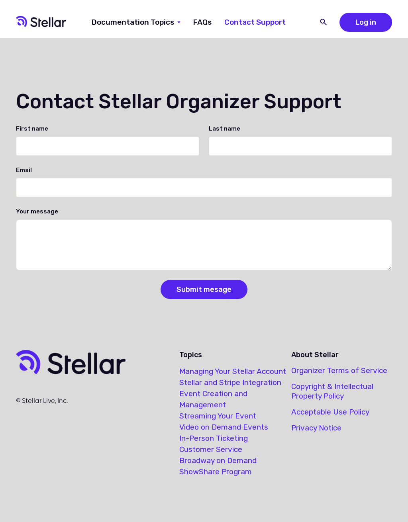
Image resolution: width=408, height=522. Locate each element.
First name (32, 128)
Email (24, 170)
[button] (136, 22)
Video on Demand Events (223, 427)
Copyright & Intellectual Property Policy (332, 391)
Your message (37, 211)
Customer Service (210, 449)
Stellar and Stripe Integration (230, 382)
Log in (365, 22)
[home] (41, 22)
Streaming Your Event (217, 415)
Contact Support (255, 22)
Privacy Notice (316, 427)
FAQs (202, 22)
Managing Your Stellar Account (232, 371)
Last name (224, 128)
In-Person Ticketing (213, 438)
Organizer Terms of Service (339, 370)
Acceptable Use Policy (330, 411)
